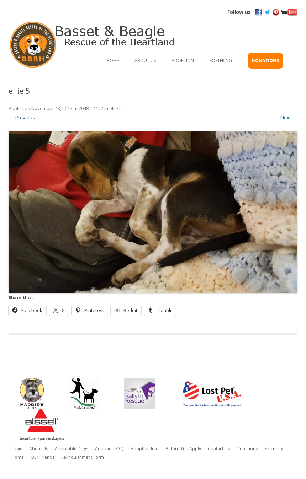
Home (112, 61)
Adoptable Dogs (71, 449)
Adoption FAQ (109, 449)
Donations (265, 61)
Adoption (183, 61)
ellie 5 (115, 108)
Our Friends (42, 457)
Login (16, 449)
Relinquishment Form (82, 457)
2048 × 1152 (91, 108)
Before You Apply (183, 449)
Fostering (221, 61)
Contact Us (219, 449)
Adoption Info (145, 449)
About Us (145, 61)
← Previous (22, 117)
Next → (288, 117)
